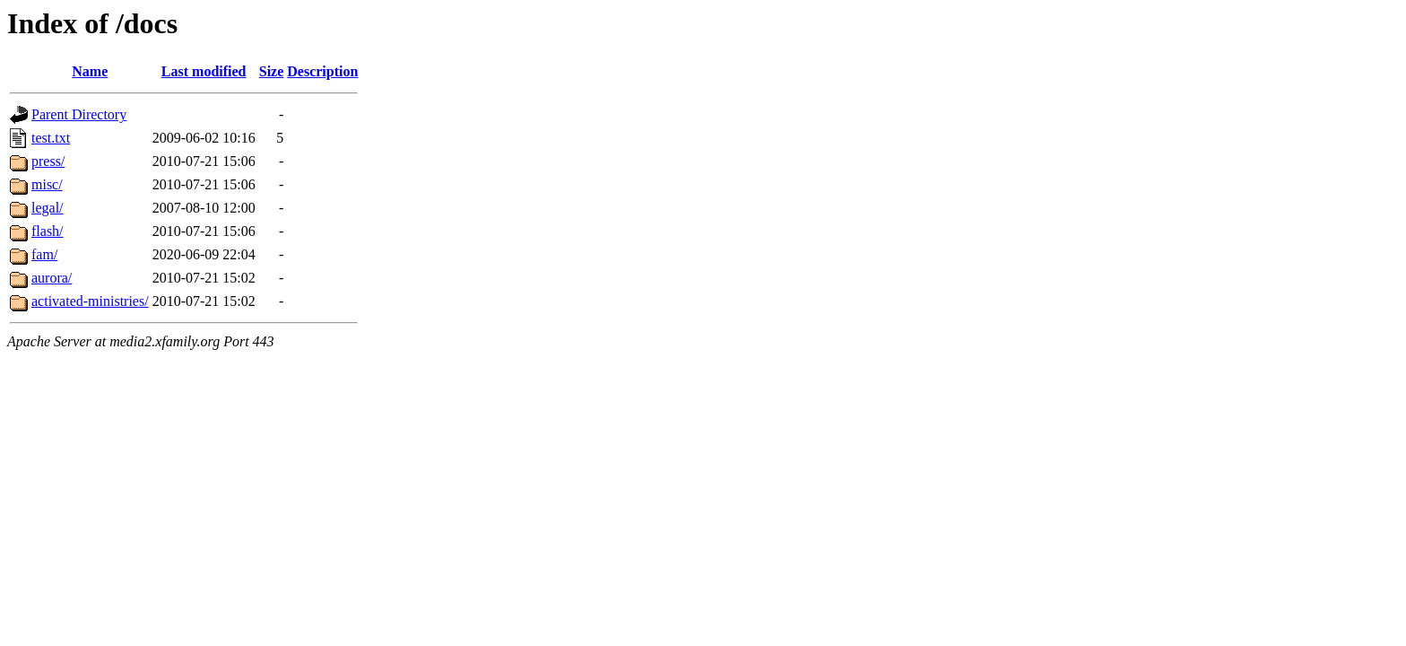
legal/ (47, 207)
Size (271, 71)
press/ (48, 161)
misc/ (47, 184)
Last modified (204, 71)
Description (322, 71)
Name (90, 71)
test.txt (50, 137)
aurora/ (51, 277)
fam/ (44, 254)
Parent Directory (78, 114)
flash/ (47, 231)
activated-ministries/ (90, 301)
